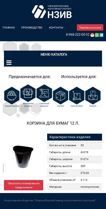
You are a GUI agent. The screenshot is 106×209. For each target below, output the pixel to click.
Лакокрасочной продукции (28, 105)
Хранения (93, 106)
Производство (31, 27)
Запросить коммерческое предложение (23, 185)
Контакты (56, 27)
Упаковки (60, 106)
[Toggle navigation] (9, 63)
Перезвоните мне (90, 27)
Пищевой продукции (12, 106)
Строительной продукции (44, 105)
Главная (9, 27)
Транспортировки (76, 106)
